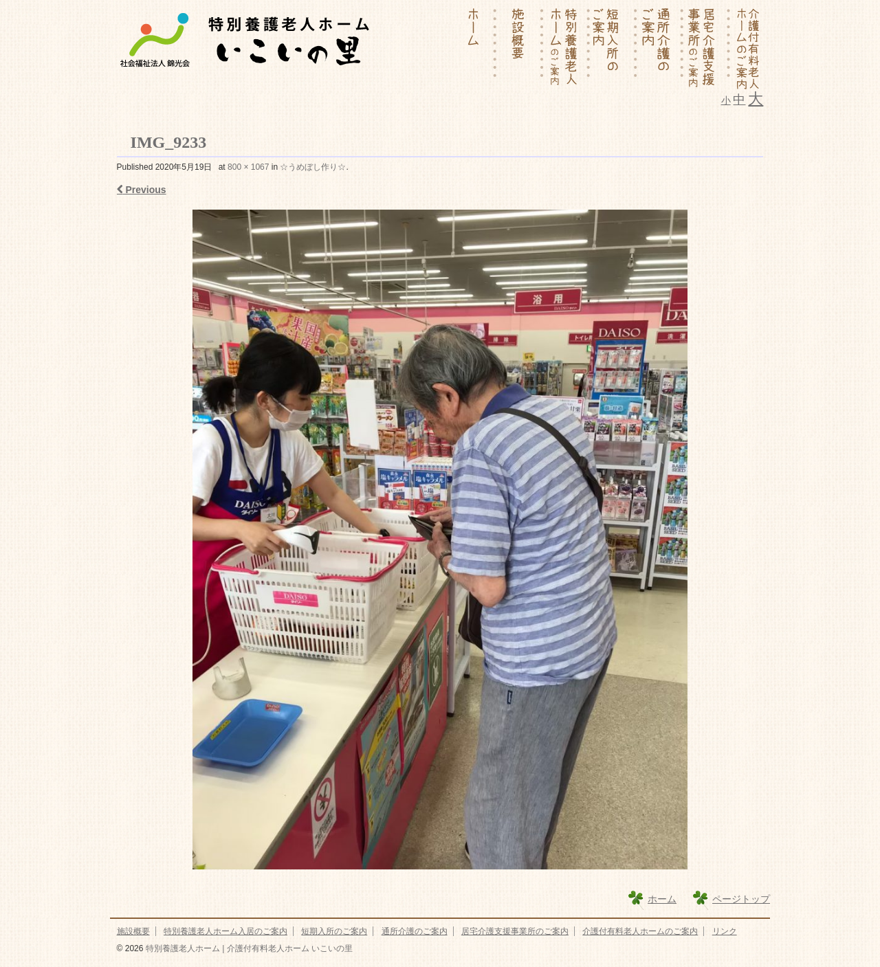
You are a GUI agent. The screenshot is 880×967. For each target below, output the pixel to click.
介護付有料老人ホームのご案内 (640, 931)
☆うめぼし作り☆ (313, 167)
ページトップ (741, 898)
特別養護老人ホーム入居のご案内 (225, 931)
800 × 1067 (248, 167)
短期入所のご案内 (334, 931)
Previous (141, 189)
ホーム (662, 898)
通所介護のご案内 (415, 931)
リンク (724, 931)
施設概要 (133, 931)
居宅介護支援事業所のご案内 (515, 931)
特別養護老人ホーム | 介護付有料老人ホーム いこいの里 (247, 948)
